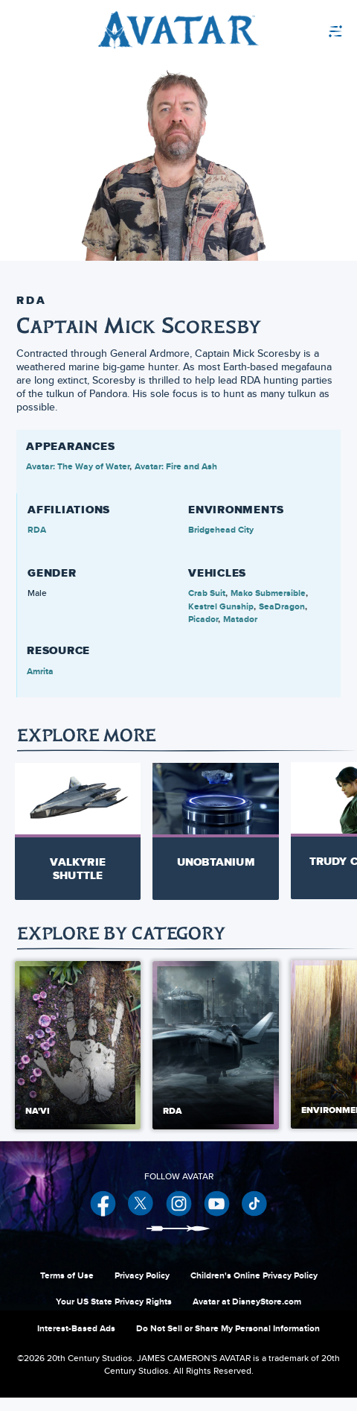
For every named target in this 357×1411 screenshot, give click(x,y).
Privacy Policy (142, 1289)
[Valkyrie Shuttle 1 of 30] (78, 830)
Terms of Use (67, 1289)
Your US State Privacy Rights (114, 1315)
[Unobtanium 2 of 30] (215, 823)
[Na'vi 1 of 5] (78, 1058)
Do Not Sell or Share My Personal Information (228, 1341)
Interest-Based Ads (76, 1341)
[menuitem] (301, 29)
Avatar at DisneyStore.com (247, 1315)
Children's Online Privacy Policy (254, 1289)
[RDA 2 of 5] (215, 1058)
